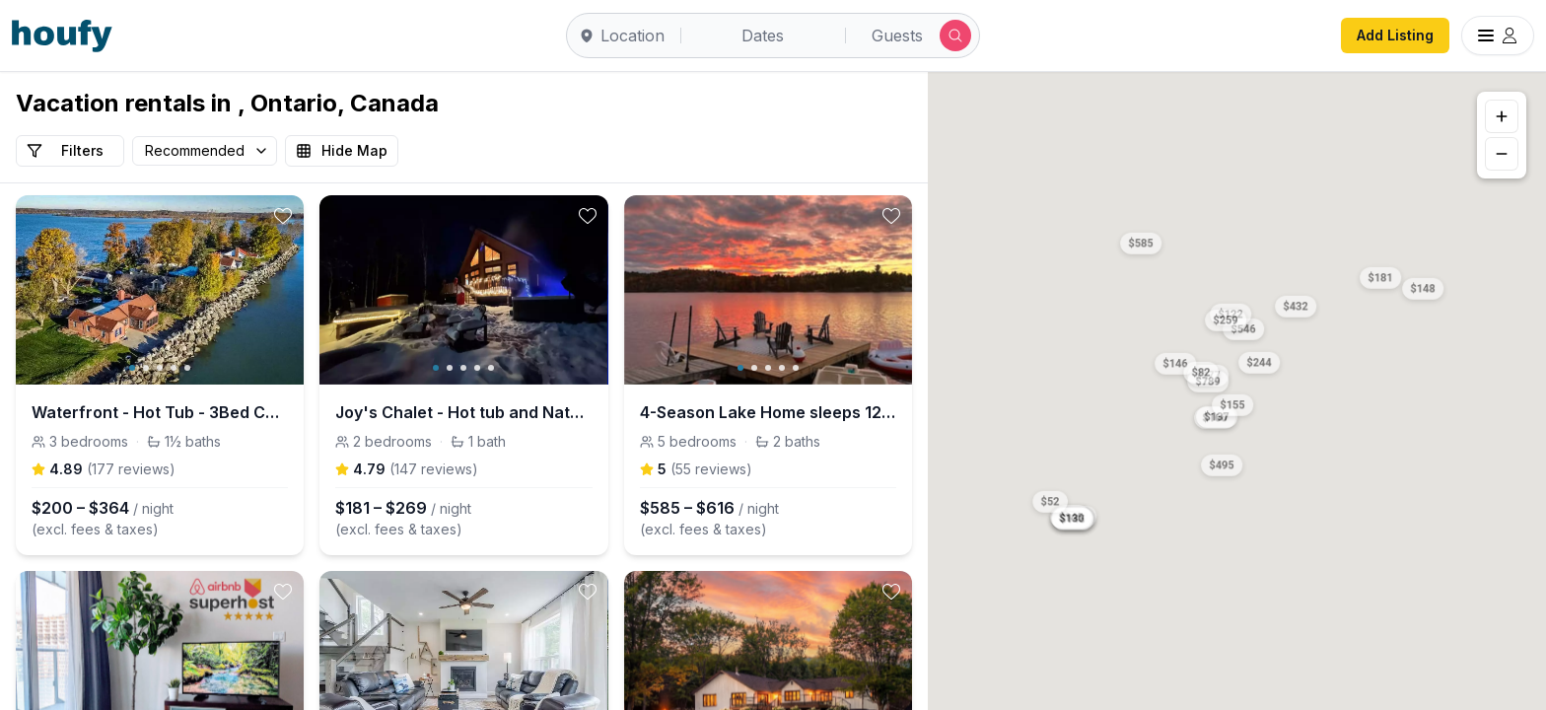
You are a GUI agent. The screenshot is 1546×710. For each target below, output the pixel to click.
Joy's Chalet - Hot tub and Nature (463, 412)
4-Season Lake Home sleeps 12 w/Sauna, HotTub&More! (768, 412)
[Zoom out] (1501, 154)
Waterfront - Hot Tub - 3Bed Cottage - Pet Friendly (160, 412)
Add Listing (1395, 35)
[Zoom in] (1501, 116)
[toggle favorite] (283, 216)
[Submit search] (955, 35)
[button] (1381, 275)
